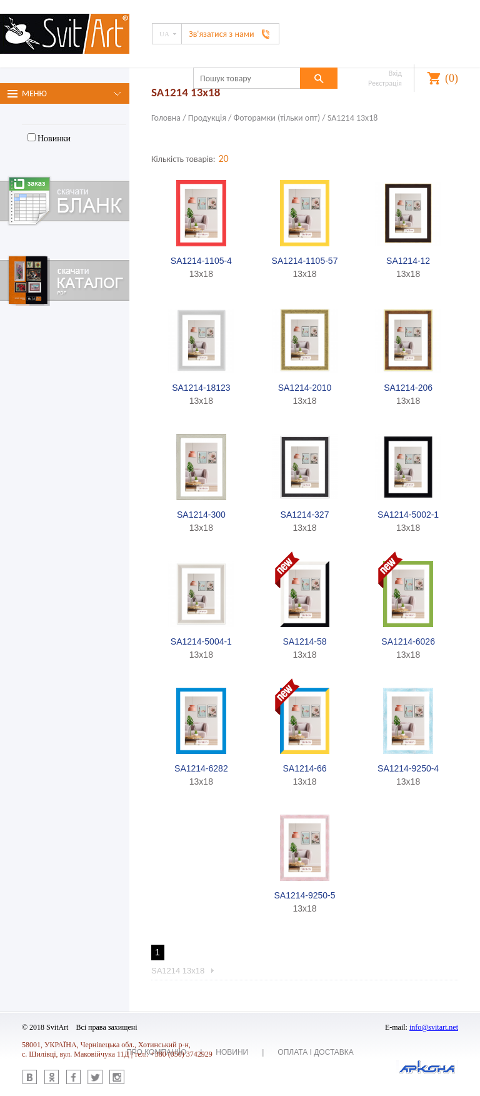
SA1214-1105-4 (201, 261)
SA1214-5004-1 (201, 641)
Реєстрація (385, 83)
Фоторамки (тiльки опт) (277, 118)
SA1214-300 (201, 515)
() (451, 78)
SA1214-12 (408, 261)
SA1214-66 (304, 768)
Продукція (207, 118)
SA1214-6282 (201, 768)
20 (223, 158)
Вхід (395, 73)
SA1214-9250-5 (304, 895)
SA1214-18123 (201, 388)
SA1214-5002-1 (408, 515)
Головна (166, 118)
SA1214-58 (304, 641)
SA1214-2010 (305, 388)
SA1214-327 (305, 515)
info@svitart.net (433, 1027)
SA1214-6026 (408, 641)
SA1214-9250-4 (408, 768)
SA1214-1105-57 (305, 261)
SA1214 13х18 (353, 118)
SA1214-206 (408, 388)
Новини (232, 1052)
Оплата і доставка (316, 1052)
